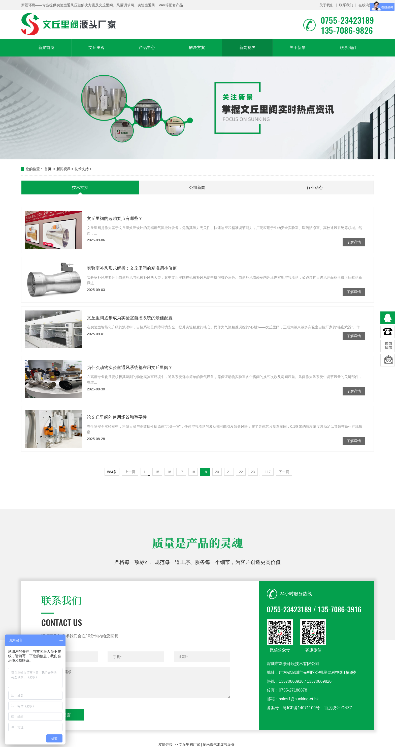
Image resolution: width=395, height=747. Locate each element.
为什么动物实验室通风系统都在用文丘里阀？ (130, 381)
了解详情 (354, 256)
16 (169, 472)
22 (241, 472)
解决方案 (197, 47)
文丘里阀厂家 (189, 744)
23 (253, 472)
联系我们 (346, 5)
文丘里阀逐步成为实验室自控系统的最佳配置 (130, 331)
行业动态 (315, 187)
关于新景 (297, 47)
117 (268, 472)
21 (229, 472)
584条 (112, 472)
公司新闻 (197, 187)
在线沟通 (365, 5)
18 (193, 472)
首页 (47, 169)
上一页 (130, 472)
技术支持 (82, 169)
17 (181, 472)
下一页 (284, 472)
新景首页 (46, 47)
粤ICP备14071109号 (301, 723)
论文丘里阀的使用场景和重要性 (117, 430)
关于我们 (326, 5)
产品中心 (147, 47)
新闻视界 (247, 47)
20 (217, 472)
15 (157, 472)
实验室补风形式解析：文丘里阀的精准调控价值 (132, 281)
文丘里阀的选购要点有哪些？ (115, 232)
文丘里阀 (96, 47)
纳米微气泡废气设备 (219, 744)
